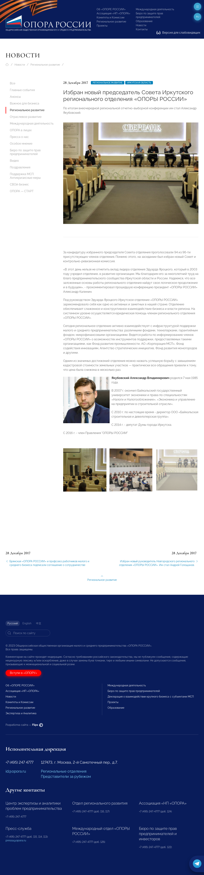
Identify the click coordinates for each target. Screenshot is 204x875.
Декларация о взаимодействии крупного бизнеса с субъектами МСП (151, 696)
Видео (14, 160)
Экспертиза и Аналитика (21, 713)
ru (197, 16)
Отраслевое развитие (25, 117)
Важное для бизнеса (24, 103)
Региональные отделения (63, 771)
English (26, 623)
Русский (12, 623)
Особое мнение (21, 143)
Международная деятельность (155, 9)
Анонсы (15, 97)
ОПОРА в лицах (21, 130)
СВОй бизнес (19, 184)
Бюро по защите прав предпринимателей (25, 152)
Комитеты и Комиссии (110, 17)
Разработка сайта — (24, 724)
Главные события (22, 90)
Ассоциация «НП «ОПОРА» (113, 13)
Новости (141, 25)
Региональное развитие (111, 21)
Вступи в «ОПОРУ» (23, 673)
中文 (38, 623)
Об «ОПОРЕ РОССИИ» (111, 9)
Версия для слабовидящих (178, 32)
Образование (144, 21)
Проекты (102, 25)
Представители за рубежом (66, 776)
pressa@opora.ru (16, 840)
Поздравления (20, 167)
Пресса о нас (19, 137)
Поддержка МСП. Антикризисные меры (25, 176)
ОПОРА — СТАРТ (22, 191)
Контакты (142, 29)
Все (12, 83)
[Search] (28, 633)
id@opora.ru (16, 771)
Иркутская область (139, 82)
